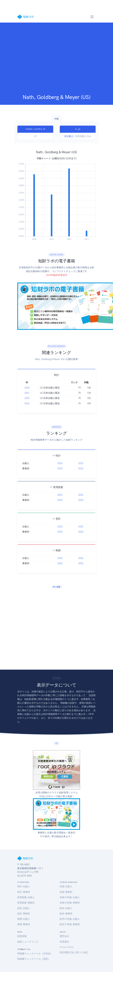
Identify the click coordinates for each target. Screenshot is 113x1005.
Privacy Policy (67, 947)
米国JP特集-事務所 (70, 902)
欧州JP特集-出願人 (70, 919)
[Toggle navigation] (92, 16)
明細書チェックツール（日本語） (35, 953)
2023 (27, 408)
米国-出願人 (66, 886)
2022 (27, 402)
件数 (56, 118)
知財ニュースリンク (27, 941)
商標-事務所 (23, 924)
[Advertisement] (32, 59)
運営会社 (64, 936)
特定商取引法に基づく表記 (74, 952)
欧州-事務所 (66, 913)
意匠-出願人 (23, 908)
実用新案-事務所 (26, 902)
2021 (27, 397)
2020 (27, 392)
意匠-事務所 (23, 913)
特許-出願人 (23, 886)
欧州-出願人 (66, 908)
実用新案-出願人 (26, 897)
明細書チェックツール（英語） (33, 958)
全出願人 (69, 136)
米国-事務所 (66, 892)
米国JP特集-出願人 (70, 897)
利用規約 (64, 941)
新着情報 (22, 936)
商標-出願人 (23, 919)
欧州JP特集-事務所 (70, 924)
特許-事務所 (23, 892)
